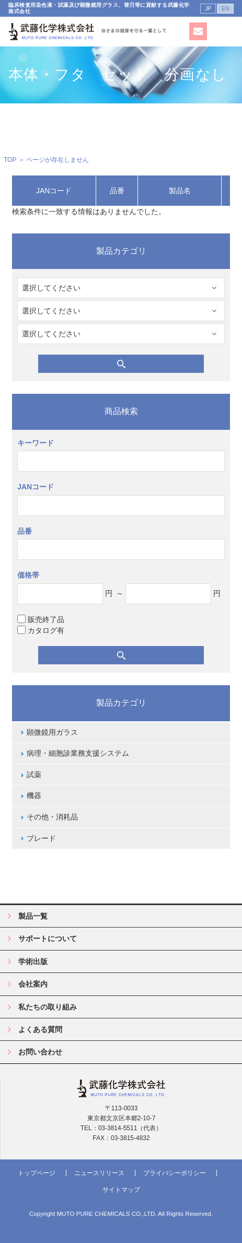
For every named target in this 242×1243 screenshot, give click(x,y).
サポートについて (47, 938)
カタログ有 (40, 630)
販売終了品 (40, 619)
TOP (10, 159)
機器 (34, 795)
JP (208, 8)
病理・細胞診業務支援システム (78, 753)
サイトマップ (121, 1190)
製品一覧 (33, 916)
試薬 (34, 774)
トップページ (36, 1173)
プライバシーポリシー (174, 1173)
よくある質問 (40, 1029)
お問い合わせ (40, 1052)
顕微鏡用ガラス (52, 732)
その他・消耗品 (52, 817)
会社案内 (33, 984)
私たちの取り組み (47, 1007)
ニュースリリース (99, 1173)
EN (225, 8)
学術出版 (33, 961)
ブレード (41, 838)
